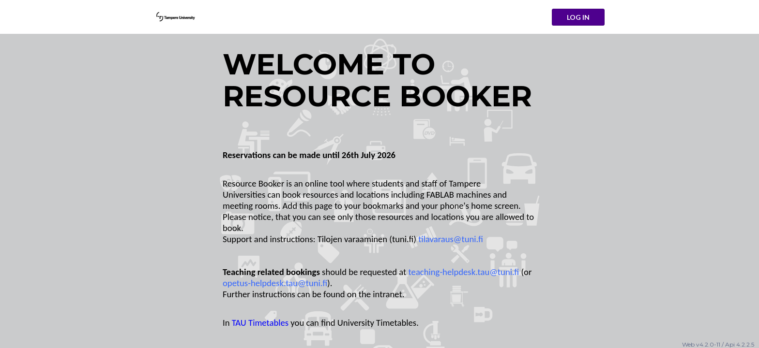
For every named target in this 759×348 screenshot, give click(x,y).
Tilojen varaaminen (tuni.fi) (367, 239)
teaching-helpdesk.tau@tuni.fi (464, 271)
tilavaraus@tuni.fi (450, 239)
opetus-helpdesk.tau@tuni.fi (275, 283)
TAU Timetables (260, 322)
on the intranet (374, 294)
